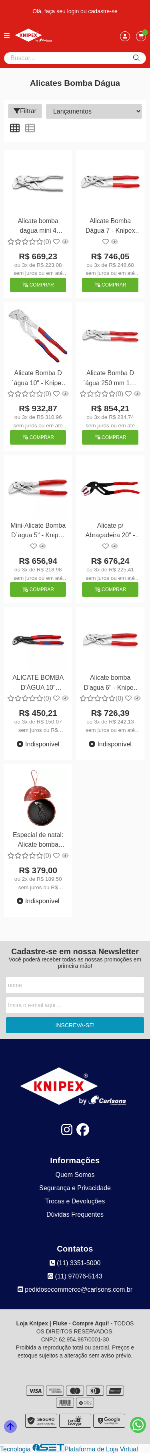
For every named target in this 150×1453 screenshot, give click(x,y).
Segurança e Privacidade (75, 1188)
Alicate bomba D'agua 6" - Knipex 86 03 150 (110, 683)
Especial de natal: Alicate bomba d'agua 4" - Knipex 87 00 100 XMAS (38, 840)
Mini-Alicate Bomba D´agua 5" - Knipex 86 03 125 (38, 531)
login (73, 11)
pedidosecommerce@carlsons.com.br (75, 1289)
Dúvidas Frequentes (75, 1214)
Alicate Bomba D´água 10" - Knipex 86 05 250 (38, 379)
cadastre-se (103, 11)
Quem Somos (75, 1174)
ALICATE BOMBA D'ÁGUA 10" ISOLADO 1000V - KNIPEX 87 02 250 (38, 683)
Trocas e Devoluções (75, 1201)
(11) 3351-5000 (75, 1263)
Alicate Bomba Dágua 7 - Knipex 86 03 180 (110, 226)
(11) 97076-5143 (75, 1276)
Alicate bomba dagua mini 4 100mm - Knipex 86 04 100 (38, 226)
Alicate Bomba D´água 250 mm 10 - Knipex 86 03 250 (110, 379)
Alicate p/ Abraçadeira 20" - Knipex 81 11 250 (110, 531)
